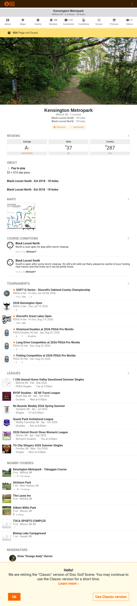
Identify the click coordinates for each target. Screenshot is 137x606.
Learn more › (68, 583)
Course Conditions (68, 238)
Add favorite (77, 127)
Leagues (68, 373)
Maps (68, 199)
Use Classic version (111, 597)
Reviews (68, 136)
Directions (59, 127)
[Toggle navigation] (132, 4)
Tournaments (68, 283)
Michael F (31, 251)
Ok (14, 597)
